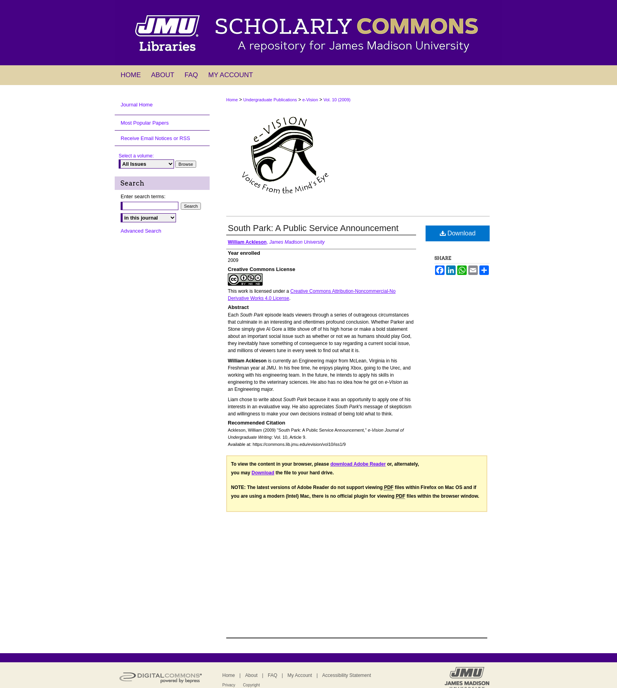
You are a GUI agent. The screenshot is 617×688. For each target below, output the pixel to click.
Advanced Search (141, 231)
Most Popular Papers (144, 123)
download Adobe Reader (358, 464)
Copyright (251, 685)
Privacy (228, 685)
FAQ (272, 675)
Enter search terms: (143, 196)
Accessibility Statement (346, 675)
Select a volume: (136, 156)
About (251, 675)
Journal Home (137, 105)
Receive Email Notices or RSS (155, 138)
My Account (300, 675)
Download (458, 233)
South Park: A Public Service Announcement (313, 228)
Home (232, 99)
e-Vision (310, 99)
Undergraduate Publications (270, 99)
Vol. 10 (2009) (337, 99)
